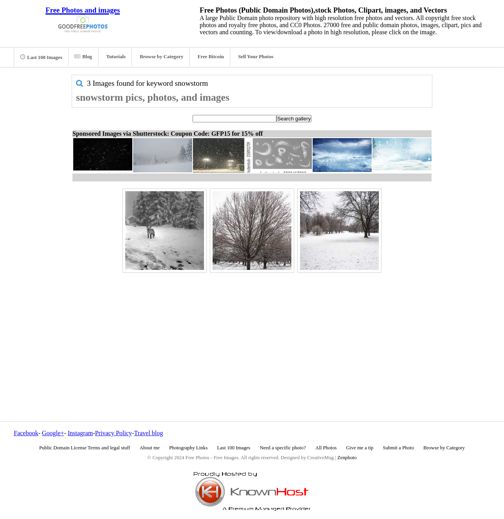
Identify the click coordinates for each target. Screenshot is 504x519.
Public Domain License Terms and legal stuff (84, 448)
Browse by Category (161, 56)
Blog (83, 56)
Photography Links (188, 448)
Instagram (80, 433)
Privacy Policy (113, 433)
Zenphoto (347, 457)
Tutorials (116, 56)
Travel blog (148, 433)
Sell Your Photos (256, 56)
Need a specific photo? (283, 448)
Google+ (53, 433)
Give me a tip (359, 448)
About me (150, 448)
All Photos (326, 448)
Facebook (26, 433)
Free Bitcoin (211, 56)
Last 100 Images (41, 57)
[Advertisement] (252, 330)
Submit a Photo (398, 448)
